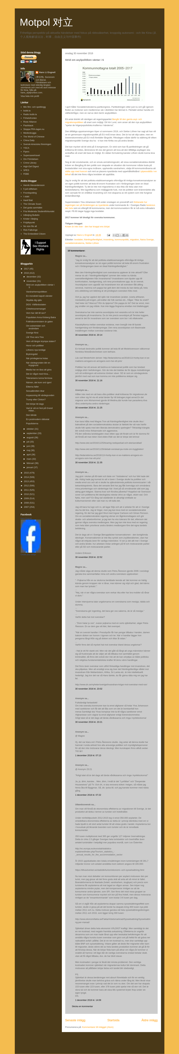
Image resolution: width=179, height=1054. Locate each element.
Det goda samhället (32, 207)
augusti (30, 437)
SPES (26, 170)
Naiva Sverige (147, 239)
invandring (108, 239)
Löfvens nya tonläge (36, 350)
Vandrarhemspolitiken (36, 291)
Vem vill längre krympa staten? (41, 341)
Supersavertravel (31, 155)
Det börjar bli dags (35, 404)
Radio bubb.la (30, 114)
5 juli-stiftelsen (30, 189)
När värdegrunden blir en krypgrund (38, 364)
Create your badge (28, 554)
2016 (27, 273)
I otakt (26, 196)
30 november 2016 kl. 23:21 (88, 722)
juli (28, 441)
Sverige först (32, 332)
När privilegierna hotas (37, 358)
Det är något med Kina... (38, 374)
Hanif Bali (28, 200)
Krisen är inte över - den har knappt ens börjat (87, 226)
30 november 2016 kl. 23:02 (88, 688)
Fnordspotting (30, 193)
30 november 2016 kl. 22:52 (88, 557)
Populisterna (32, 423)
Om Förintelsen (30, 159)
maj (29, 450)
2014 (27, 477)
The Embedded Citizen (34, 234)
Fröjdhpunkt (29, 222)
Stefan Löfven (92, 243)
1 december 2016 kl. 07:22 (88, 795)
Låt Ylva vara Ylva (35, 337)
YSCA (26, 148)
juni (29, 446)
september (32, 433)
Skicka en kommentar (82, 1006)
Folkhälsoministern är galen (39, 321)
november (32, 281)
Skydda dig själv (34, 300)
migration (134, 239)
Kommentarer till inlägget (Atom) (97, 1027)
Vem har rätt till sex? (36, 313)
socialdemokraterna (74, 243)
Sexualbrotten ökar (35, 391)
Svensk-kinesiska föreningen (37, 144)
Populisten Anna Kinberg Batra (41, 317)
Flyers (26, 151)
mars (29, 459)
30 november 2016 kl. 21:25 (88, 407)
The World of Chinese (34, 136)
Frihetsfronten (30, 118)
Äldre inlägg (149, 1020)
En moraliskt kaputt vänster (39, 296)
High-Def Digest (31, 166)
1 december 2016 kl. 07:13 (88, 755)
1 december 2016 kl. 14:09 (88, 1000)
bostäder (78, 239)
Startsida (113, 1020)
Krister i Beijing (30, 219)
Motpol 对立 (46, 22)
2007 (27, 507)
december (32, 276)
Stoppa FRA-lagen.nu (33, 129)
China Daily (28, 140)
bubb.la (27, 110)
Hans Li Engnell (47, 72)
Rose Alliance (30, 121)
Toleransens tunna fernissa (39, 378)
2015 (27, 472)
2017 (27, 268)
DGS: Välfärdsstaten (36, 304)
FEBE (26, 174)
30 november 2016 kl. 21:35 (88, 462)
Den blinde (31, 415)
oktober (30, 429)
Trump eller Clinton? (36, 399)
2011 (27, 490)
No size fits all (30, 226)
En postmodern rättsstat (37, 419)
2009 (27, 498)
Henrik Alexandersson (34, 185)
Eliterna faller (32, 386)
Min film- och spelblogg (34, 107)
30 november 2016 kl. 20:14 (88, 335)
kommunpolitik (122, 239)
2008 (27, 503)
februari (31, 463)
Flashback (28, 125)
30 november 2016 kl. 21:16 (88, 380)
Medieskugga (29, 133)
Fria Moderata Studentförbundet (38, 211)
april (29, 454)
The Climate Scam (32, 204)
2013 (27, 481)
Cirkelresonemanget (36, 308)
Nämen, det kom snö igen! (39, 382)
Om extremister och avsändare (35, 327)
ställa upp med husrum (76, 171)
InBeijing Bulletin (31, 215)
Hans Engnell (26, 518)
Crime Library (29, 162)
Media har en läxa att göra (38, 369)
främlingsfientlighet (93, 239)
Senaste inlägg (75, 1020)
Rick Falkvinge (30, 230)
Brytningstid (31, 354)
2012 (27, 485)
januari (30, 467)
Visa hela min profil (30, 96)
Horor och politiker (35, 345)
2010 (27, 494)
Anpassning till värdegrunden (40, 395)
